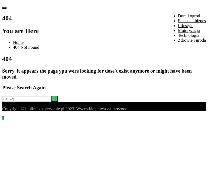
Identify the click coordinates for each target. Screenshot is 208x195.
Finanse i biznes (192, 20)
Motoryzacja (189, 30)
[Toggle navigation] (4, 8)
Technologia (188, 35)
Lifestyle (185, 25)
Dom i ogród (189, 16)
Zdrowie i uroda (192, 40)
